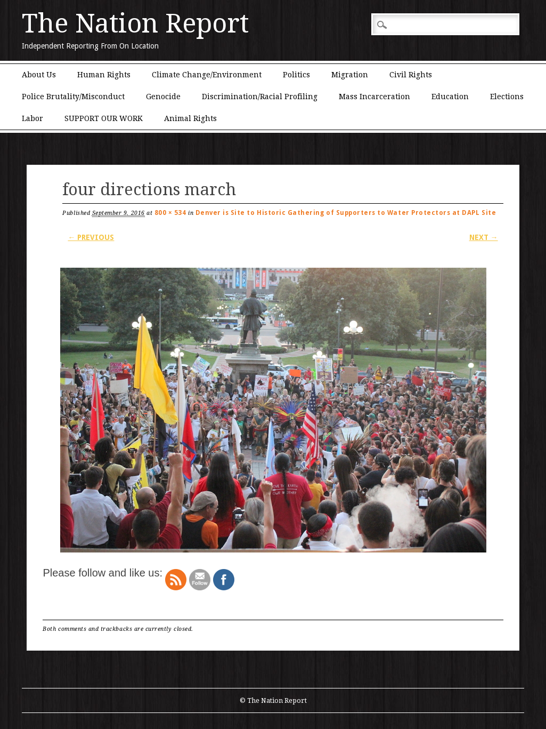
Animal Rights (190, 118)
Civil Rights (410, 74)
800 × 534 (170, 213)
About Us (39, 74)
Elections (507, 96)
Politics (296, 74)
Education (450, 96)
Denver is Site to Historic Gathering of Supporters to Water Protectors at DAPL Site (345, 213)
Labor (32, 118)
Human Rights (104, 74)
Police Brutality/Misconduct (73, 96)
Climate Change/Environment (207, 74)
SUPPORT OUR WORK (103, 118)
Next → (483, 237)
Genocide (163, 96)
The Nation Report (135, 23)
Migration (349, 74)
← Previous (91, 237)
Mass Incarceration (374, 96)
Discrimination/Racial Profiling (259, 96)
